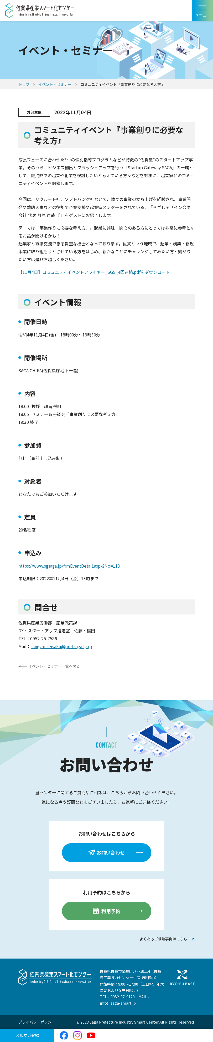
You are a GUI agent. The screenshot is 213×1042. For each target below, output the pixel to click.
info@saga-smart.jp (118, 1003)
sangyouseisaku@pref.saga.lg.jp (61, 646)
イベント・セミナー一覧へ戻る (54, 666)
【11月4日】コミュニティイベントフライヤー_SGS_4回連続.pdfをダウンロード (94, 272)
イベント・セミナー (54, 84)
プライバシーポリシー (36, 1022)
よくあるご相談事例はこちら (163, 938)
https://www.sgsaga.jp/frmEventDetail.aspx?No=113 (69, 566)
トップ (23, 84)
